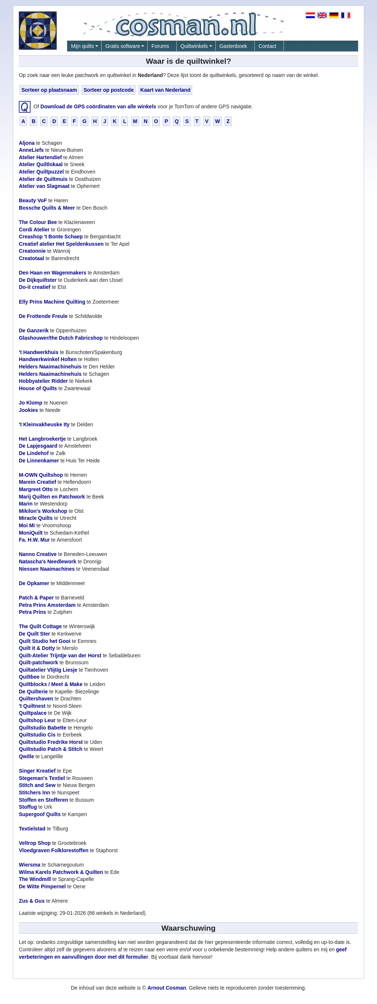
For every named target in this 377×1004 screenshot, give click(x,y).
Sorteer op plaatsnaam (49, 90)
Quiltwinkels (194, 46)
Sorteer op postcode (109, 90)
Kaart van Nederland (165, 90)
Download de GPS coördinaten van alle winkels (98, 106)
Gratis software (122, 46)
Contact (267, 46)
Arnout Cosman (166, 988)
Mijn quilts (82, 46)
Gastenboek (233, 46)
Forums (160, 46)
